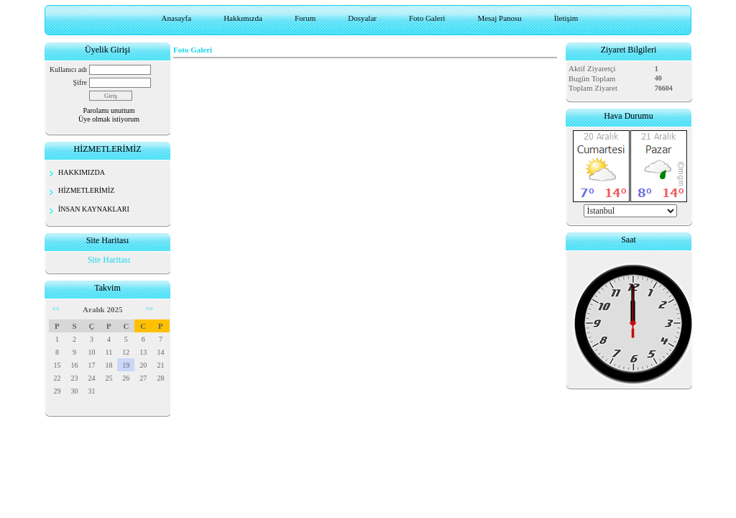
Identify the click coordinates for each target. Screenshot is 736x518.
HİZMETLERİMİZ (86, 190)
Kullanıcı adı (68, 69)
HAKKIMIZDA (81, 172)
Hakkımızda (243, 18)
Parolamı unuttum (109, 110)
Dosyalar (362, 18)
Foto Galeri (427, 18)
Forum (305, 18)
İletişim (566, 18)
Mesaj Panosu (499, 18)
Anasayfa (177, 18)
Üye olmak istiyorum (108, 119)
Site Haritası (109, 260)
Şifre (80, 82)
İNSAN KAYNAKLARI (93, 209)
